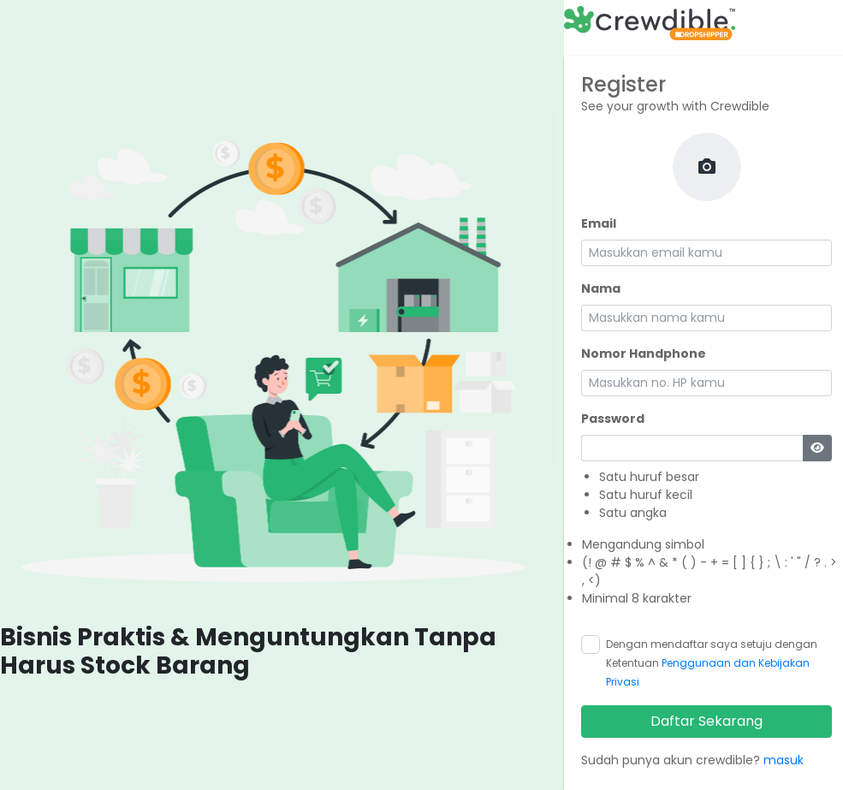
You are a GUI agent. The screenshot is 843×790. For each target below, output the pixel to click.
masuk (783, 760)
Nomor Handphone (643, 353)
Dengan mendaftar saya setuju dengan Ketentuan (711, 663)
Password (612, 418)
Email (598, 223)
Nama (600, 288)
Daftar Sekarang (706, 721)
